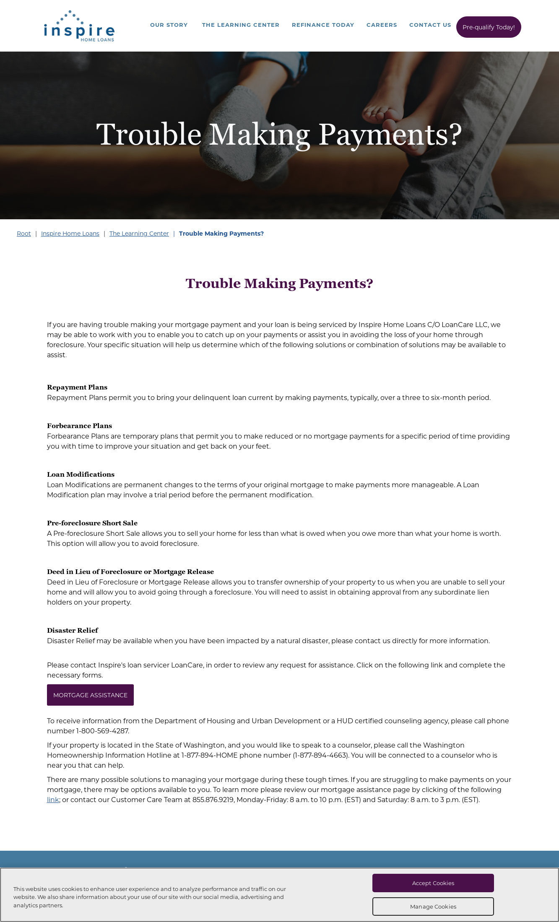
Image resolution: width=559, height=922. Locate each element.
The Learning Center (241, 24)
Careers (382, 24)
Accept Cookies (433, 882)
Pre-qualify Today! (489, 27)
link (53, 799)
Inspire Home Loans (70, 233)
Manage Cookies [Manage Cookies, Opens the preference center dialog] (433, 906)
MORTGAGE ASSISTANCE (90, 695)
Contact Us (430, 24)
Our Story (169, 24)
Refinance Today (323, 24)
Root (24, 233)
